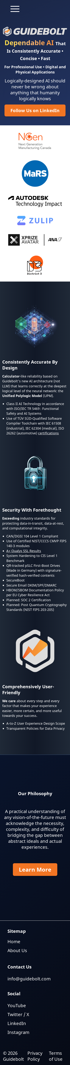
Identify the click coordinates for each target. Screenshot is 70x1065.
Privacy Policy (34, 1056)
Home (13, 941)
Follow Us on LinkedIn (35, 110)
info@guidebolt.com (29, 979)
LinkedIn (16, 1023)
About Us (17, 950)
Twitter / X (18, 1014)
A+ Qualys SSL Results (23, 551)
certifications (48, 433)
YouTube (16, 1005)
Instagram (18, 1032)
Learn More (35, 869)
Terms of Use (56, 1056)
